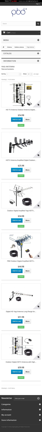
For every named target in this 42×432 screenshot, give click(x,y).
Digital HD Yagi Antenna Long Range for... (21, 311)
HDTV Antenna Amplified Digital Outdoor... (21, 160)
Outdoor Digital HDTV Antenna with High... (21, 362)
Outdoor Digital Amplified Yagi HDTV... (21, 211)
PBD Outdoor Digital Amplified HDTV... (21, 261)
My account (6, 415)
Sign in (38, 3)
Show (25, 74)
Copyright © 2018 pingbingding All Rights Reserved (15, 426)
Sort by (3, 74)
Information (9, 61)
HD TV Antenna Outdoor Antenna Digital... (21, 110)
